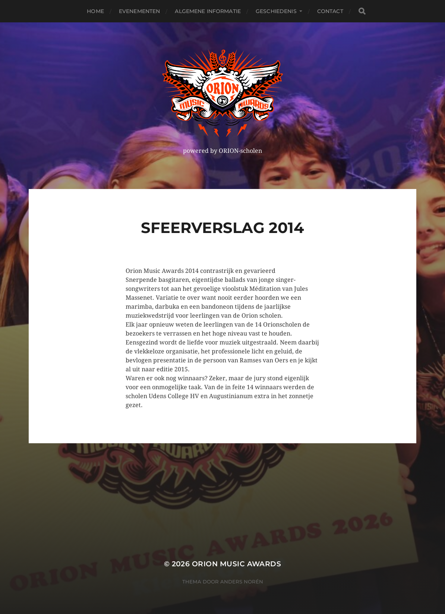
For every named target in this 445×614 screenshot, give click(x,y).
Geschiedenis (276, 11)
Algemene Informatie (208, 11)
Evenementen (139, 11)
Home (95, 11)
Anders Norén (241, 582)
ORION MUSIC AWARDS (236, 564)
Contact (330, 11)
